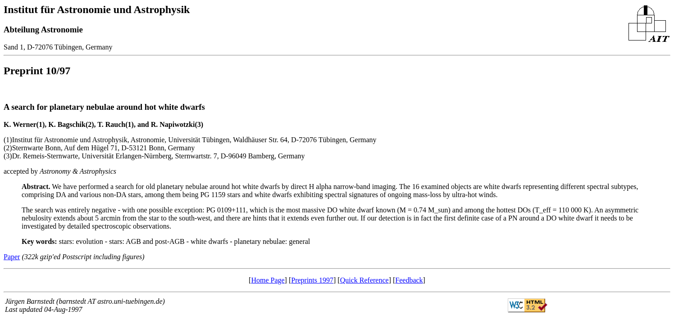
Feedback (409, 280)
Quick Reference (364, 280)
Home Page (267, 280)
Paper (12, 257)
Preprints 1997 (312, 280)
